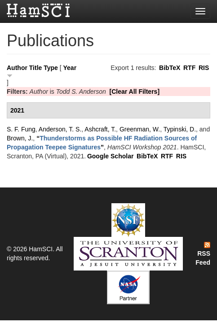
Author (17, 67)
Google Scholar (110, 156)
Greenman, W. (140, 129)
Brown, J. (20, 138)
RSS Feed (202, 254)
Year (70, 67)
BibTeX (169, 67)
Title (35, 67)
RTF (189, 67)
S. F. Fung (21, 129)
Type (51, 67)
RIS (204, 67)
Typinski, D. (180, 129)
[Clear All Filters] (135, 91)
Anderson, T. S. (60, 129)
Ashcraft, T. (100, 129)
